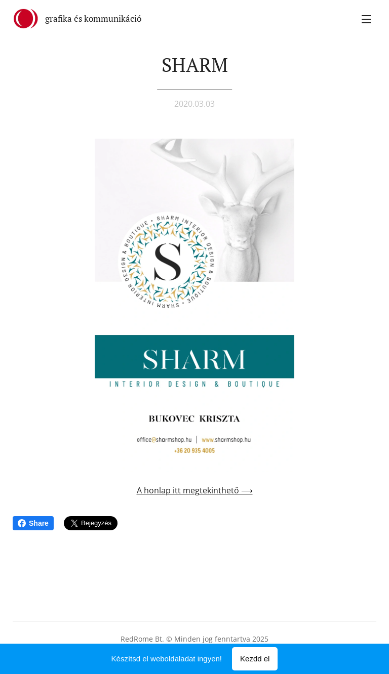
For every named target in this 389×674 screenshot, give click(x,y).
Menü (366, 19)
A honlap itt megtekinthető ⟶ (195, 490)
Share (33, 523)
